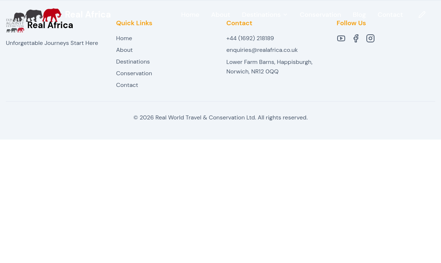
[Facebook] (355, 38)
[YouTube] (341, 38)
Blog (359, 14)
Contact (390, 14)
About (220, 14)
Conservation (320, 14)
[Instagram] (370, 38)
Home (190, 14)
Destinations (133, 61)
